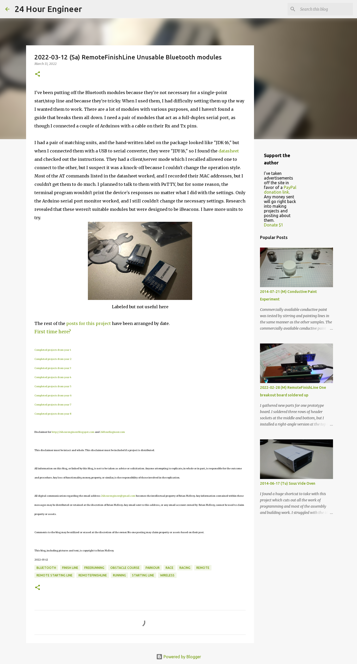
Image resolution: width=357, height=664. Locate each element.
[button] (37, 74)
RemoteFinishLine (92, 575)
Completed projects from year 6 (52, 395)
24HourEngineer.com (112, 432)
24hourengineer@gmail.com (118, 495)
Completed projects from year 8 (52, 413)
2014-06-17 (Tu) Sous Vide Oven (287, 483)
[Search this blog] (325, 9)
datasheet (229, 150)
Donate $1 (273, 225)
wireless (167, 575)
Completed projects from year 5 (52, 386)
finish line (70, 567)
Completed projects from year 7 (52, 404)
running (119, 575)
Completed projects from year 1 (52, 349)
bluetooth (46, 567)
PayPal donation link (280, 189)
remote (202, 567)
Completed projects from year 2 (52, 359)
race (169, 567)
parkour (153, 567)
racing (184, 567)
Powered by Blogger (178, 656)
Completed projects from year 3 (52, 368)
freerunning (94, 567)
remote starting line (54, 575)
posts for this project (88, 323)
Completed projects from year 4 (52, 377)
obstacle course (125, 567)
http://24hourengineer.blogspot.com (73, 432)
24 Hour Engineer (48, 9)
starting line (143, 575)
